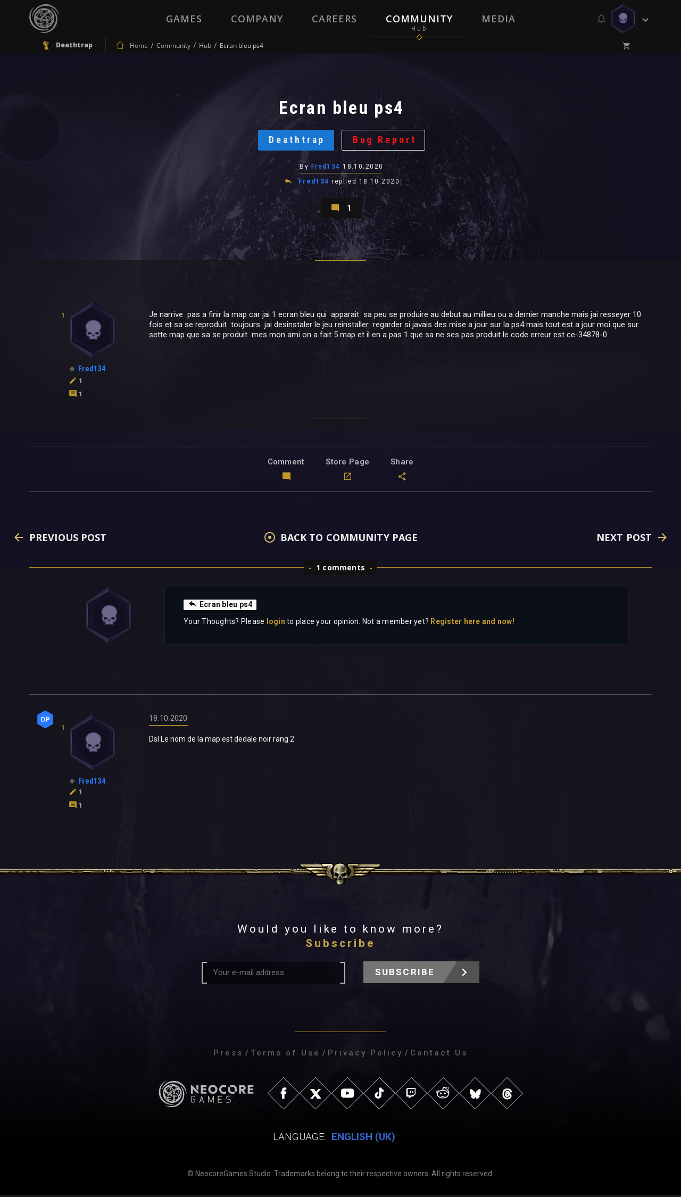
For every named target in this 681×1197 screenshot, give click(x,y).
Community (419, 18)
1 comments (340, 569)
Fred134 (325, 167)
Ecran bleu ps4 (220, 606)
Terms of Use (285, 1055)
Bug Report (385, 140)
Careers (334, 18)
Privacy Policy (365, 1055)
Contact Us (439, 1055)
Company (257, 18)
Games (184, 18)
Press (228, 1055)
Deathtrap (297, 140)
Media (498, 18)
